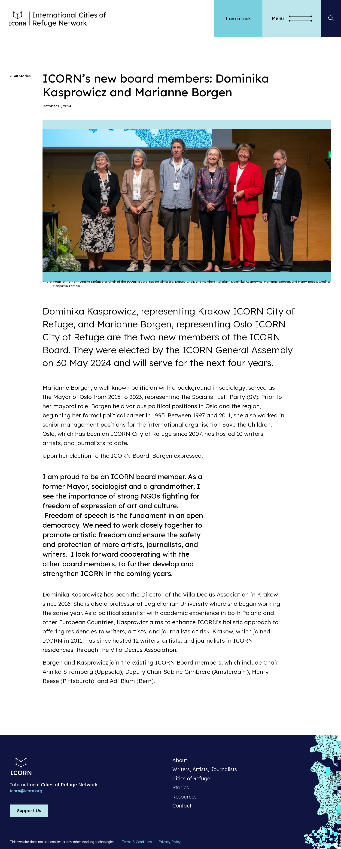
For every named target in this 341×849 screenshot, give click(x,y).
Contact (182, 806)
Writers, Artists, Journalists (204, 769)
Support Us (29, 810)
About (179, 760)
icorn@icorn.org (26, 791)
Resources (184, 797)
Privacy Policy (170, 842)
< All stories (20, 76)
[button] (291, 18)
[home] (112, 18)
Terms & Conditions (137, 842)
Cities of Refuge (191, 778)
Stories (180, 787)
